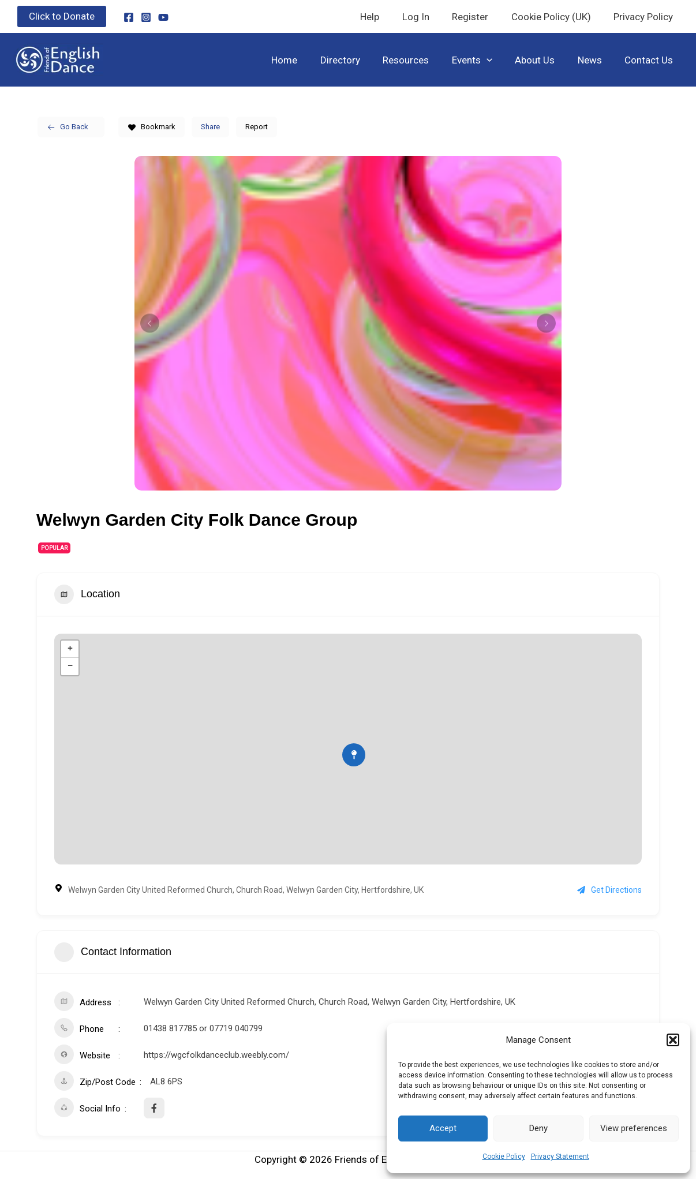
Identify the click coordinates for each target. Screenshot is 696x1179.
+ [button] (70, 649)
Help (384, 17)
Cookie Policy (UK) (556, 17)
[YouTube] (163, 17)
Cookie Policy (503, 1156)
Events (483, 60)
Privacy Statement (560, 1156)
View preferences (633, 1128)
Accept (442, 1128)
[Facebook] (129, 17)
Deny (538, 1128)
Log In (426, 17)
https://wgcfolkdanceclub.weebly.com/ (216, 1055)
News (594, 60)
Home (305, 60)
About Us (543, 60)
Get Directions (609, 889)
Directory (357, 60)
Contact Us (650, 60)
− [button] (70, 666)
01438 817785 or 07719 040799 (203, 1028)
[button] (673, 1040)
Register (478, 17)
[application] (497, 60)
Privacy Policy (645, 17)
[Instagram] (146, 17)
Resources (420, 60)
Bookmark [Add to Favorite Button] (151, 126)
